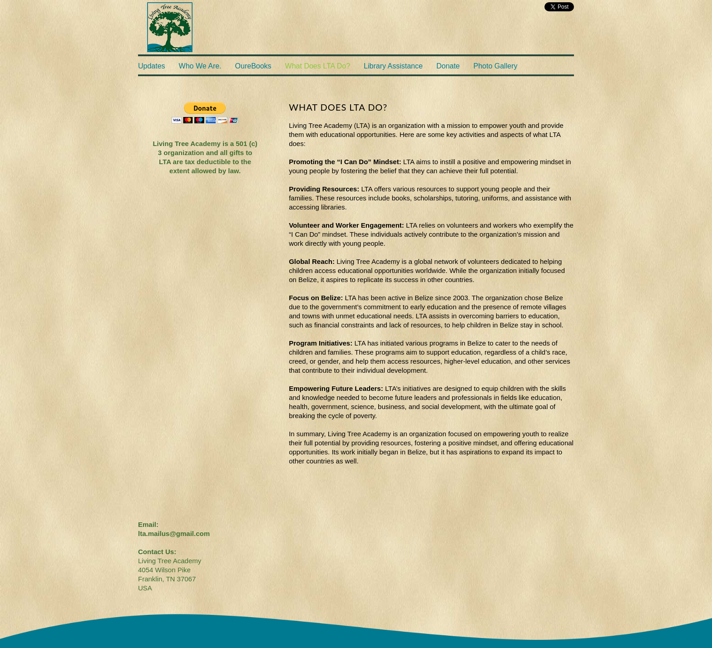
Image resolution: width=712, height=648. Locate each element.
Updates (151, 66)
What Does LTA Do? (317, 66)
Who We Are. (200, 66)
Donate (448, 66)
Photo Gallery (496, 66)
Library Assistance (393, 66)
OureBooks (253, 66)
